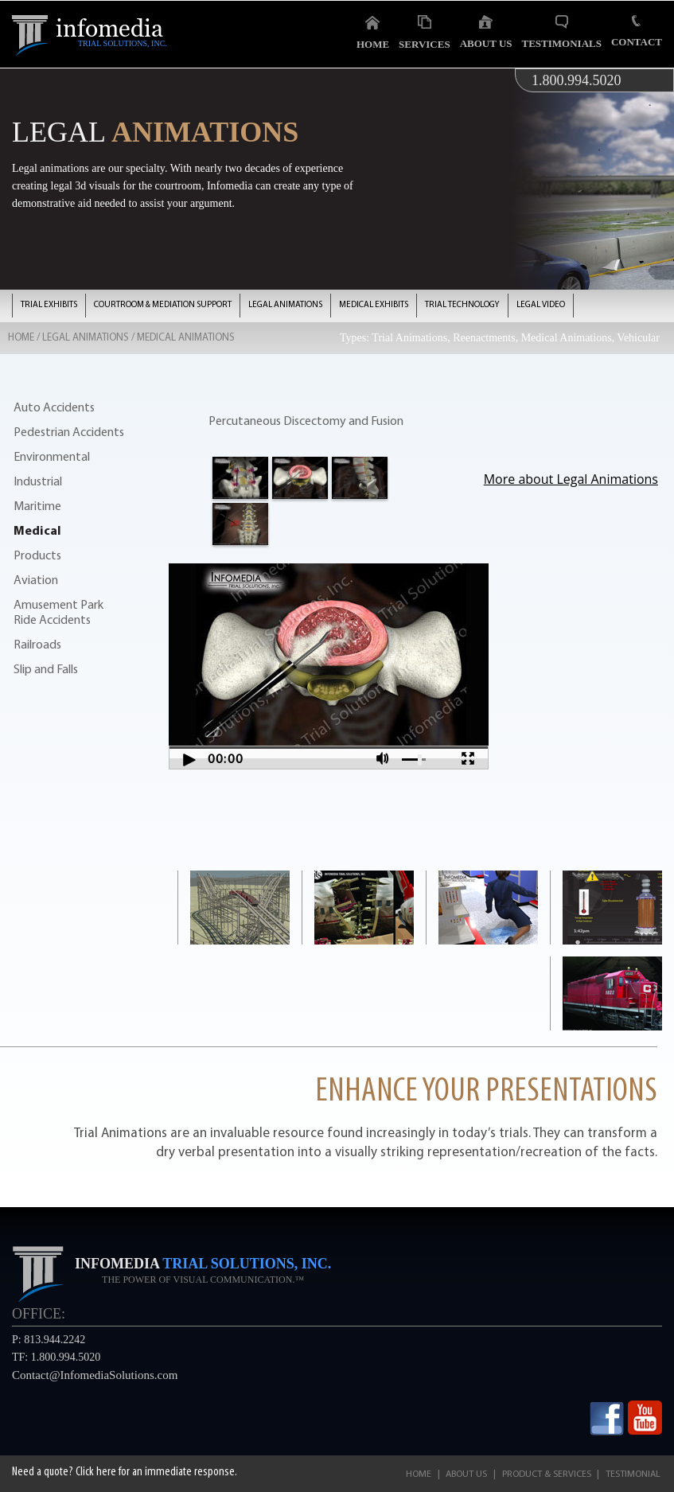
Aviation (36, 581)
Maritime (37, 507)
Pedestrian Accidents (69, 433)
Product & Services (546, 1474)
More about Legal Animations (571, 479)
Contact (636, 31)
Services (424, 32)
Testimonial (633, 1474)
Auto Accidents (54, 408)
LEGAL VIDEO (540, 305)
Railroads (37, 645)
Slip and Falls (46, 670)
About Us (486, 32)
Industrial (38, 482)
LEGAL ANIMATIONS (285, 305)
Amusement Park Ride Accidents (58, 613)
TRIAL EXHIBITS (49, 305)
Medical (37, 531)
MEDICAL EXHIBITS (373, 305)
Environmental (52, 457)
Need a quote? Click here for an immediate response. (124, 1472)
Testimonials (562, 32)
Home (372, 32)
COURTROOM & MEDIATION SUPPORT (163, 305)
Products (37, 556)
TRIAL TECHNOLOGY (462, 305)
